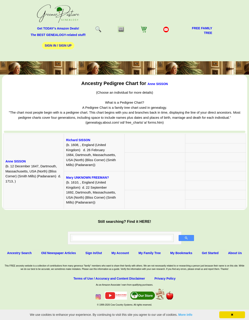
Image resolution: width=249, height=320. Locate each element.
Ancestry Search (19, 253)
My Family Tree (149, 253)
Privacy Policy (165, 278)
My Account (120, 253)
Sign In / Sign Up (58, 45)
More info (185, 314)
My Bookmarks (181, 253)
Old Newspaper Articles (58, 253)
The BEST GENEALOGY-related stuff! (58, 35)
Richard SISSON (78, 140)
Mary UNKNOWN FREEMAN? (87, 177)
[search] (122, 238)
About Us (235, 253)
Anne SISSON (158, 84)
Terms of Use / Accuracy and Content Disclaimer (109, 278)
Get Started (210, 253)
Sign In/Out (93, 253)
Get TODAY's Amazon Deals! (58, 28)
